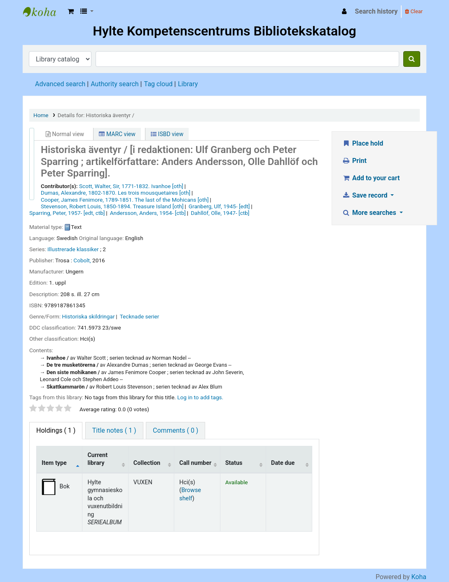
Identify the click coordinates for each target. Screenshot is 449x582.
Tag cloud (158, 84)
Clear (414, 11)
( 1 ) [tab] (55, 430)
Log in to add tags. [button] (200, 397)
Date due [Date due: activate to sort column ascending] (283, 463)
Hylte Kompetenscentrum (43, 11)
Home (41, 115)
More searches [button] (370, 213)
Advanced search (60, 84)
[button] (70, 11)
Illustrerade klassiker (72, 249)
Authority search (114, 84)
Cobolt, (82, 260)
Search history (376, 11)
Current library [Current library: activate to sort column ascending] (97, 459)
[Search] (411, 59)
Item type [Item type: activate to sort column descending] (54, 463)
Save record (365, 195)
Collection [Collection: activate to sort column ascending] (146, 463)
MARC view (117, 134)
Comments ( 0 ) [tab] (175, 430)
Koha (419, 577)
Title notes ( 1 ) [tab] (114, 430)
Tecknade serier (139, 316)
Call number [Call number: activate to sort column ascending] (195, 463)
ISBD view (167, 134)
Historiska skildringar (88, 316)
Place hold (363, 143)
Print (354, 161)
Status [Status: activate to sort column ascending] (234, 463)
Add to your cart (371, 178)
